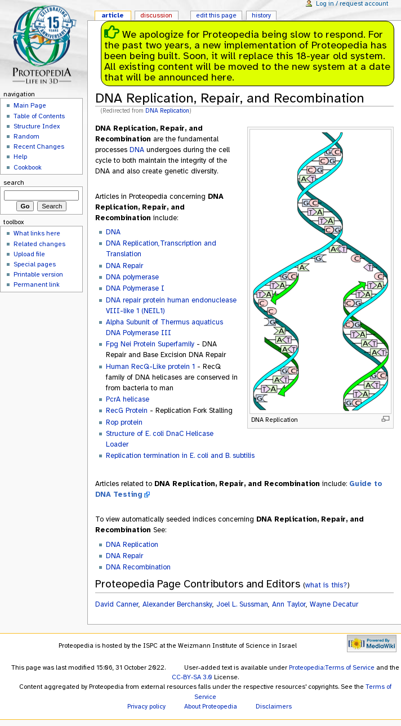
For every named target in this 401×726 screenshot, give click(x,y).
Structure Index (37, 126)
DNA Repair (124, 265)
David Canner (117, 604)
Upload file (29, 254)
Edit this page (216, 15)
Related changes (39, 244)
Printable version (38, 274)
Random (26, 136)
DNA (137, 149)
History (261, 15)
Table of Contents (39, 116)
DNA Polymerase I (135, 288)
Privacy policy (146, 706)
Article (112, 15)
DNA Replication (167, 110)
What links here (37, 233)
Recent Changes (39, 146)
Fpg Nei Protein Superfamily (150, 344)
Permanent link (37, 284)
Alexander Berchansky (177, 604)
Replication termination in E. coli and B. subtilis (180, 455)
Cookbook (28, 167)
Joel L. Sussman (242, 604)
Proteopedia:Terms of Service (332, 667)
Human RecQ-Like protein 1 (150, 366)
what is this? (326, 585)
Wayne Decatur (334, 604)
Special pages (35, 264)
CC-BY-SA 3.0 (192, 677)
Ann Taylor (289, 604)
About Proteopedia (210, 706)
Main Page (30, 105)
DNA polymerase (132, 277)
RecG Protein (127, 410)
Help (20, 157)
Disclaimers (274, 706)
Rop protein (124, 422)
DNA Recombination (138, 567)
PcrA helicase (127, 399)
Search (13, 182)
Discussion (156, 15)
